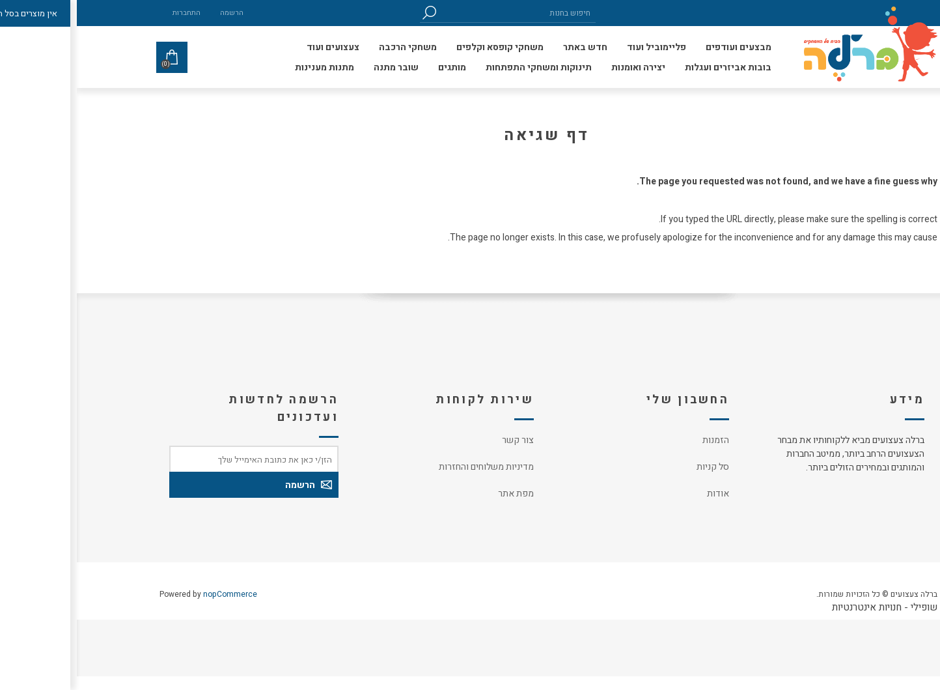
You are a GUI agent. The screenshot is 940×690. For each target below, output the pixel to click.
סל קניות (636, 467)
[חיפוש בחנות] (441, 12)
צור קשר (441, 440)
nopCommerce (153, 594)
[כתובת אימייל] (177, 459)
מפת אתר (439, 493)
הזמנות (639, 440)
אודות (641, 493)
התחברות (110, 12)
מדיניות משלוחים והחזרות (409, 467)
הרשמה (155, 12)
